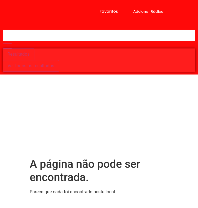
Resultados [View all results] (18, 54)
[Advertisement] (99, 116)
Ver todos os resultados (30, 65)
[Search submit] (7, 45)
